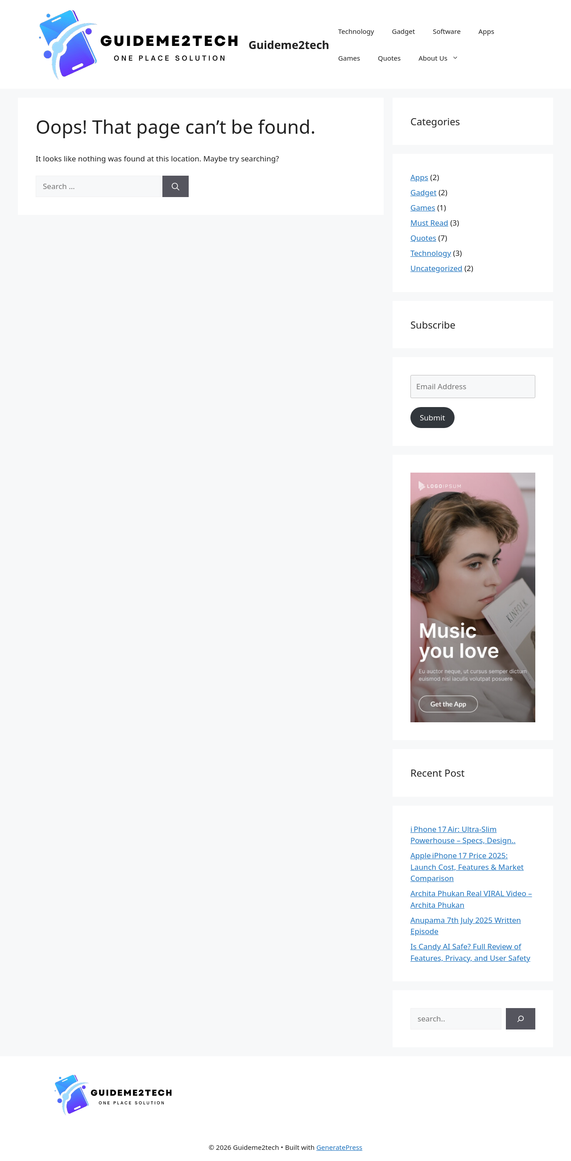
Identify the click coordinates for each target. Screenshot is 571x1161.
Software (446, 31)
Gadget (403, 31)
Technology (356, 31)
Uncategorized (436, 268)
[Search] (175, 186)
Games (349, 58)
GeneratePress (339, 1147)
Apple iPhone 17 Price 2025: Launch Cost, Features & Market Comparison (467, 866)
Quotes (389, 58)
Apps (486, 31)
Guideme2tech (288, 44)
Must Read (429, 223)
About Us (443, 58)
